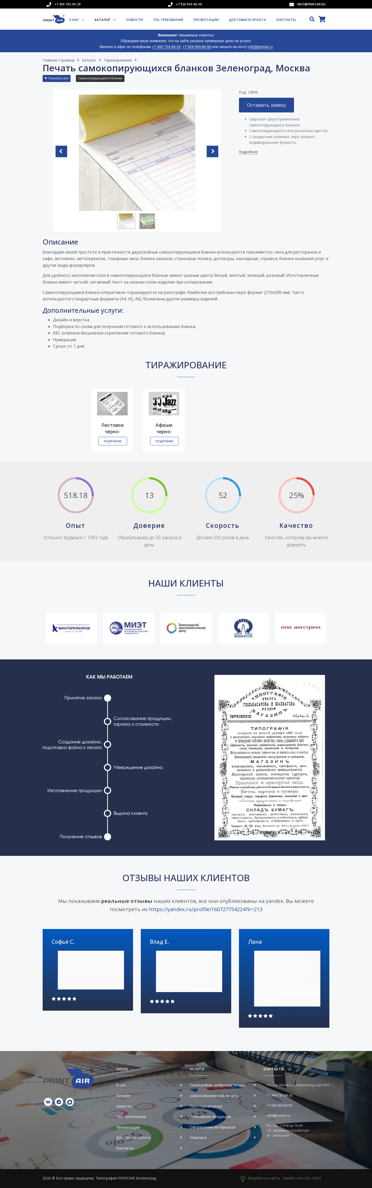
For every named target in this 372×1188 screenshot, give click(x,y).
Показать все (56, 78)
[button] (58, 80)
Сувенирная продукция (210, 1116)
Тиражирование (118, 60)
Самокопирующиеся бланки (100, 78)
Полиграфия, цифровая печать (218, 1085)
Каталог (103, 19)
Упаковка (198, 1137)
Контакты (286, 19)
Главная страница (58, 60)
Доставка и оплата (247, 19)
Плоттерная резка (206, 1106)
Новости (134, 19)
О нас (74, 19)
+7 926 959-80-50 (189, 4)
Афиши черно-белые (164, 431)
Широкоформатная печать (214, 1095)
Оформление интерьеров (212, 1127)
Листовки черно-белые (112, 431)
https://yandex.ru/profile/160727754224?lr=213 (205, 909)
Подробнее (248, 152)
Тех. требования (168, 19)
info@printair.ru (311, 4)
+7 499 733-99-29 (68, 4)
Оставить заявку (266, 105)
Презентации (206, 19)
